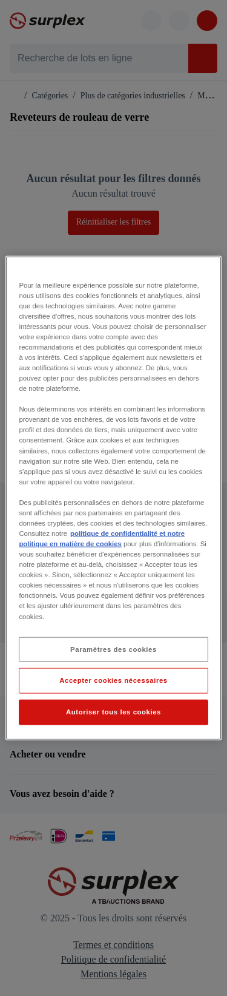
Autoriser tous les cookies (113, 712)
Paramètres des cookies (113, 648)
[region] (113, 498)
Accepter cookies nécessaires (113, 680)
